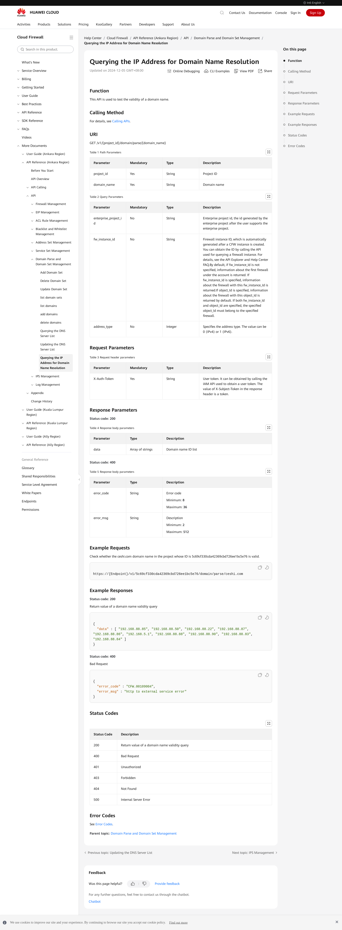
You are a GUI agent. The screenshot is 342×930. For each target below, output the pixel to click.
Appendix (37, 393)
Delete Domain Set (53, 281)
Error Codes (296, 146)
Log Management (48, 384)
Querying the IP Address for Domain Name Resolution (54, 363)
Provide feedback (167, 884)
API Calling (38, 187)
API (33, 195)
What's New (31, 62)
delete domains (50, 322)
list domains (48, 306)
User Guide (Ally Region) (43, 436)
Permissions (30, 509)
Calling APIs (121, 121)
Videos (27, 137)
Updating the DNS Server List (52, 347)
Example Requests (301, 114)
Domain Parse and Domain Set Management (53, 261)
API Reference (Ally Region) (45, 445)
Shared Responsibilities (38, 476)
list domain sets (51, 297)
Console (281, 13)
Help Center (92, 38)
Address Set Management (53, 242)
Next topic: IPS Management (253, 852)
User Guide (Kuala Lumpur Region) (44, 412)
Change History (41, 401)
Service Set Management (53, 250)
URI (290, 82)
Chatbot (95, 901)
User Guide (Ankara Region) (45, 154)
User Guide (30, 96)
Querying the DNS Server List (52, 333)
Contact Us (237, 13)
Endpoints (29, 501)
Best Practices (31, 104)
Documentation (260, 13)
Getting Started (33, 87)
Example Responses (302, 124)
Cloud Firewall (117, 38)
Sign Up (315, 13)
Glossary (28, 468)
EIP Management (47, 212)
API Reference (32, 112)
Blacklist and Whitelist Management (51, 231)
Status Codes (297, 135)
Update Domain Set (53, 289)
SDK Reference (32, 121)
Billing (26, 79)
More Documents (34, 146)
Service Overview (34, 71)
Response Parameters (303, 103)
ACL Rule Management (52, 220)
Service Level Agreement (39, 484)
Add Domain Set (51, 272)
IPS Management (47, 376)
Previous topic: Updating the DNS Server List (120, 852)
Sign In (296, 13)
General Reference (35, 459)
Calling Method (299, 71)
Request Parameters (302, 93)
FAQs (25, 129)
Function (295, 61)
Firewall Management (51, 204)
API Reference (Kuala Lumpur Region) (47, 425)
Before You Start (42, 170)
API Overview (40, 179)
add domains (49, 314)
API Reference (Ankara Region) (47, 162)
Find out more (178, 922)
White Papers (31, 493)
